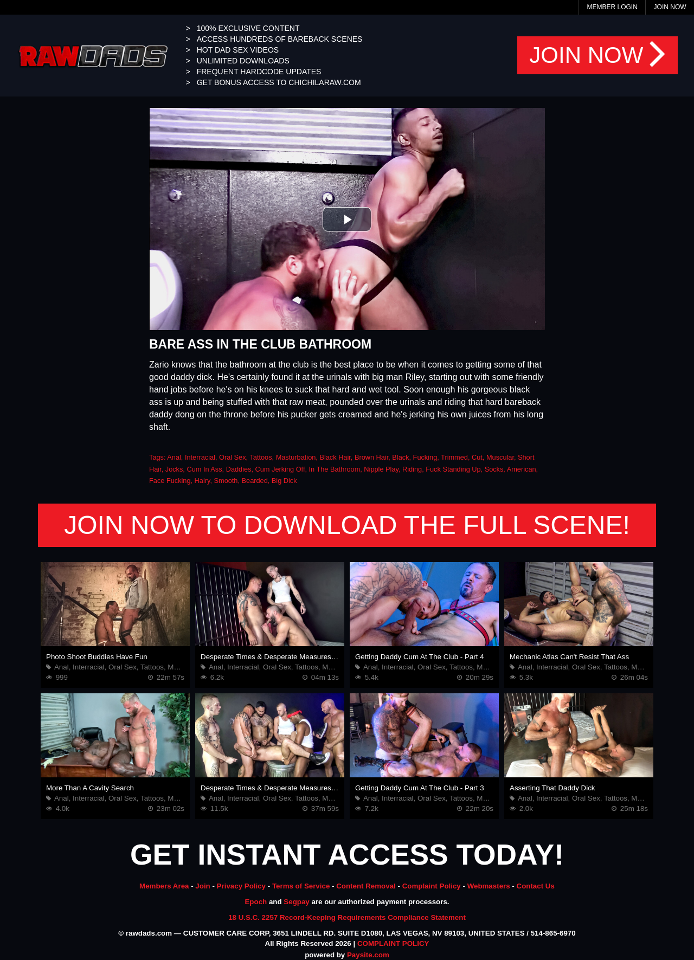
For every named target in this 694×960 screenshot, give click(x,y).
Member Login (612, 7)
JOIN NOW (597, 55)
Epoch (256, 902)
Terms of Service (301, 886)
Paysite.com (368, 955)
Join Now (670, 7)
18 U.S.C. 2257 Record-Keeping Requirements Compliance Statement (347, 917)
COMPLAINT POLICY (393, 943)
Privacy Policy (241, 886)
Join (202, 886)
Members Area (164, 886)
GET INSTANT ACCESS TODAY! (347, 855)
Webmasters (488, 886)
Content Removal (366, 886)
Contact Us (536, 886)
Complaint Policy (431, 886)
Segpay (296, 902)
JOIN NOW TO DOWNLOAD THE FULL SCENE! (347, 525)
